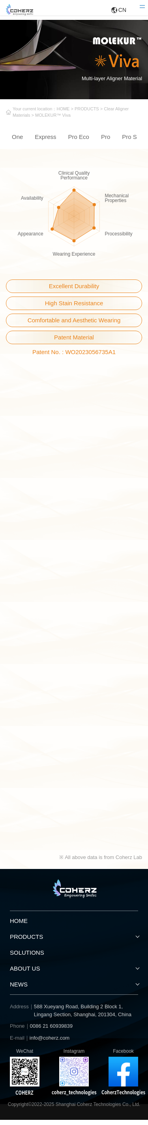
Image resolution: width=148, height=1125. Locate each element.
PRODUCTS (101, 111)
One (17, 141)
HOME (73, 111)
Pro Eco (78, 141)
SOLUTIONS (27, 957)
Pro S (129, 141)
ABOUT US (25, 973)
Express (45, 141)
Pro (105, 141)
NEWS (19, 989)
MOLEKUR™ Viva (79, 118)
